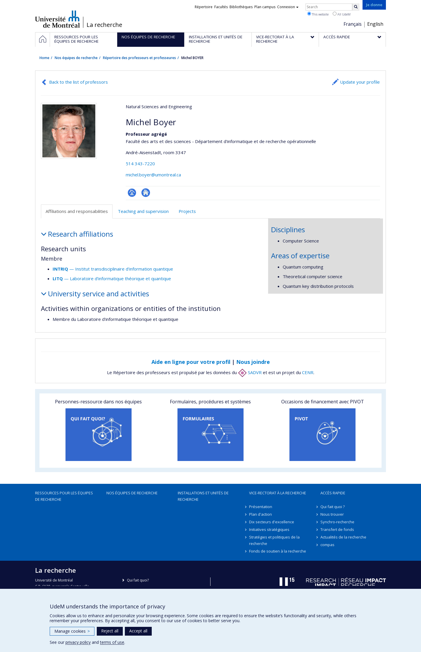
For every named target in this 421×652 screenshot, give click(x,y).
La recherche (104, 25)
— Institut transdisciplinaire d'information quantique (113, 269)
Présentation (260, 506)
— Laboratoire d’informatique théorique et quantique (112, 278)
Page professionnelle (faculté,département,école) (132, 192)
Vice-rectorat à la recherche (277, 493)
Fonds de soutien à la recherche (277, 551)
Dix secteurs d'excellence (271, 521)
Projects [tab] (187, 211)
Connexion (288, 6)
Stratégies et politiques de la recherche (274, 540)
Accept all (138, 631)
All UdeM (342, 14)
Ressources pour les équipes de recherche (64, 496)
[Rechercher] (355, 7)
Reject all (109, 631)
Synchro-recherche (337, 521)
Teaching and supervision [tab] (143, 211)
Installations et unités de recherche (203, 496)
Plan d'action (260, 514)
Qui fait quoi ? (332, 506)
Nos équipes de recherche (76, 57)
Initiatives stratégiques (269, 529)
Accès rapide (332, 493)
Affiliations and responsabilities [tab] (77, 211)
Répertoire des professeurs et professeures (139, 57)
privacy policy (78, 642)
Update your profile (360, 82)
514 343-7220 (140, 163)
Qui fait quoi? (138, 580)
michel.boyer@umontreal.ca (153, 175)
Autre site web (145, 192)
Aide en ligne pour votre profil (190, 361)
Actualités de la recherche (343, 537)
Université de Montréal (57, 19)
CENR (307, 372)
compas (327, 544)
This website (318, 14)
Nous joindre (253, 361)
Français (353, 24)
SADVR (250, 372)
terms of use (112, 642)
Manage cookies (72, 631)
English (375, 24)
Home (44, 57)
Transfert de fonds (337, 529)
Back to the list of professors (78, 82)
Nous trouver (332, 514)
